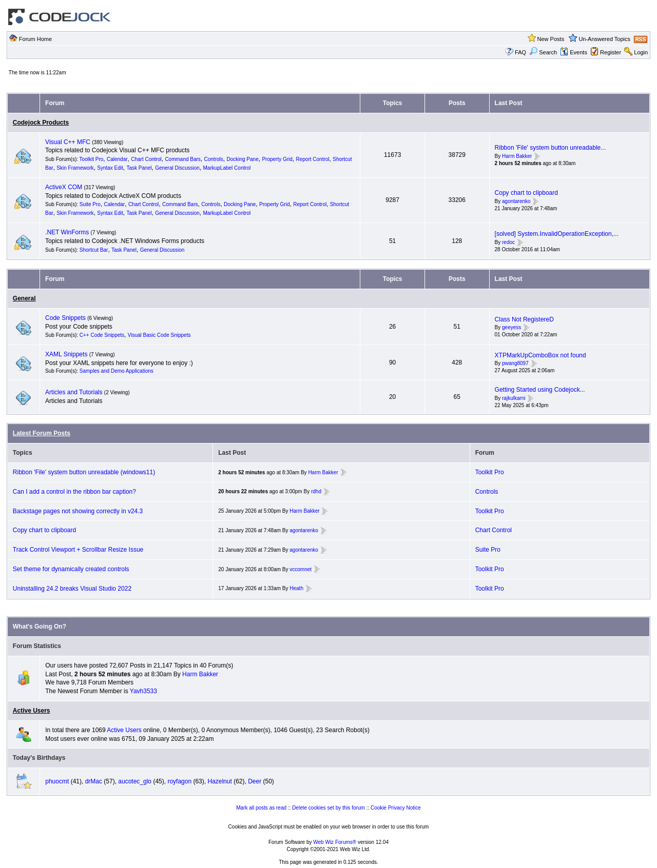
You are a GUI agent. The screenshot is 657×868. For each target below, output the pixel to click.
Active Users (31, 710)
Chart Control (146, 159)
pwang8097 (515, 364)
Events (573, 52)
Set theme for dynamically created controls (71, 569)
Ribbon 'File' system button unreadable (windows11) (84, 472)
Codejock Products (41, 122)
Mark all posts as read (261, 808)
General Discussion (177, 168)
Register (610, 52)
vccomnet (300, 569)
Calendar (117, 159)
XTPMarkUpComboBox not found (540, 355)
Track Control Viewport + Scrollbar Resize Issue (78, 549)
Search (543, 52)
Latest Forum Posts (41, 433)
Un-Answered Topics (604, 39)
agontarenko (516, 201)
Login (641, 52)
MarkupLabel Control (227, 168)
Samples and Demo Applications (116, 371)
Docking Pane (242, 159)
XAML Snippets (66, 354)
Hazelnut (219, 781)
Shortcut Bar (94, 250)
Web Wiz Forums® (334, 842)
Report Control (313, 159)
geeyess (511, 328)
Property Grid (277, 159)
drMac (93, 781)
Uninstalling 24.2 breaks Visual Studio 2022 (72, 588)
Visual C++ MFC (67, 142)
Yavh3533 (143, 691)
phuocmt (57, 781)
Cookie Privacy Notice (396, 808)
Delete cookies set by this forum (328, 808)
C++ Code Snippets (102, 335)
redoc (508, 242)
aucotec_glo (134, 781)
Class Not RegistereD (524, 319)
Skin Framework (74, 168)
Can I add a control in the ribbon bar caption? (74, 491)
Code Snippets (65, 317)
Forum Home (35, 39)
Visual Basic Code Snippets (159, 335)
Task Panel (139, 168)
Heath (296, 588)
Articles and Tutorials (73, 392)
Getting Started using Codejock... (540, 389)
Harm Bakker (517, 156)
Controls (213, 159)
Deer (254, 781)
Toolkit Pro (92, 159)
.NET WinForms (67, 232)
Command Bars (182, 159)
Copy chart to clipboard (526, 192)
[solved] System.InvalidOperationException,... (557, 233)
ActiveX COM (63, 187)
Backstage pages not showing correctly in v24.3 (78, 511)
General (24, 298)
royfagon (179, 781)
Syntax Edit (110, 168)
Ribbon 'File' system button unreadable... (550, 147)
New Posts (551, 39)
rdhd (316, 491)
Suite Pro (90, 204)
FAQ (520, 52)
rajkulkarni (514, 398)
